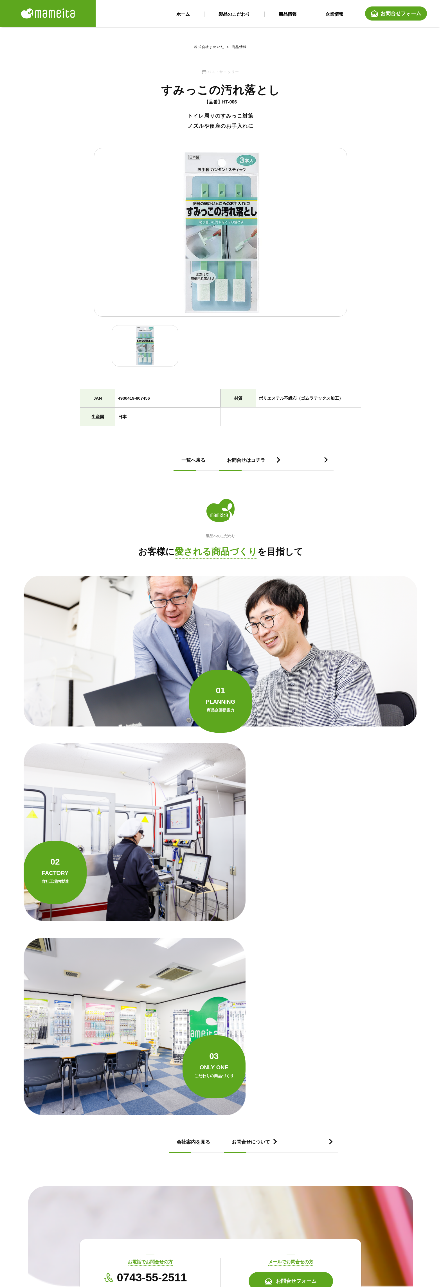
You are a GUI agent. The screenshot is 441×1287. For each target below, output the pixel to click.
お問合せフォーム (401, 14)
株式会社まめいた (209, 48)
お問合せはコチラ (255, 465)
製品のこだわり (182, 1250)
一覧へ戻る (106, 465)
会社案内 (261, 1250)
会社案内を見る (111, 928)
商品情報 (236, 48)
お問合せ (297, 1250)
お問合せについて (255, 928)
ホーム (141, 1250)
